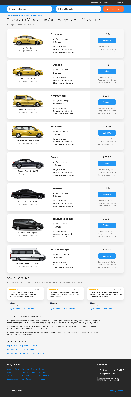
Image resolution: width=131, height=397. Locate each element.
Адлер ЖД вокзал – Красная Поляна (22, 309)
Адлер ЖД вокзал (22, 15)
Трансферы (11, 15)
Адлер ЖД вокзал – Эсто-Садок (101, 309)
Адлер (9, 376)
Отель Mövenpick (36, 15)
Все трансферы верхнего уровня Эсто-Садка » (25, 353)
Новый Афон (44, 376)
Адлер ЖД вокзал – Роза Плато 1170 (63, 309)
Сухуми (42, 379)
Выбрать (107, 40)
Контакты (120, 3)
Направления (95, 3)
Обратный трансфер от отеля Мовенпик (23, 346)
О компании (109, 3)
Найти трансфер (113, 9)
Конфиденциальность (115, 391)
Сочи (9, 372)
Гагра (41, 369)
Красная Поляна (28, 372)
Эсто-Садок (26, 379)
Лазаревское (12, 379)
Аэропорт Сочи (13, 369)
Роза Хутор (26, 376)
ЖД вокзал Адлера (29, 369)
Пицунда (42, 372)
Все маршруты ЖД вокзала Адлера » (22, 350)
